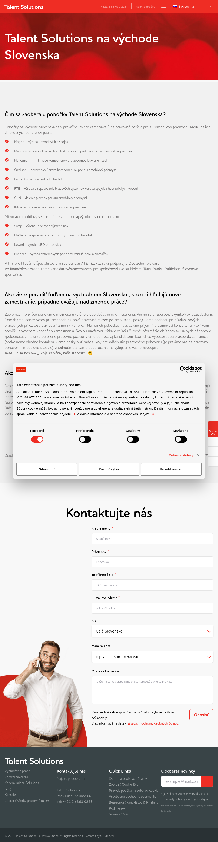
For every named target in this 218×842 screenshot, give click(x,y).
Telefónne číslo (104, 574)
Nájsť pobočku (145, 6)
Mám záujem (101, 646)
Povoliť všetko (171, 469)
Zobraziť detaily (181, 455)
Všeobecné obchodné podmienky (132, 796)
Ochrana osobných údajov (128, 778)
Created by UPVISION (100, 836)
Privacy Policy (197, 805)
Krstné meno (102, 528)
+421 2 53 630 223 (111, 6)
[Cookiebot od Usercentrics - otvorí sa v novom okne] (183, 369)
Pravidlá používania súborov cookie (133, 790)
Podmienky (117, 808)
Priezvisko (100, 551)
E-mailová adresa (106, 597)
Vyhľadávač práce (17, 771)
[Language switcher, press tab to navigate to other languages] (192, 6)
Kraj (95, 620)
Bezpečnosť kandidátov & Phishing (134, 802)
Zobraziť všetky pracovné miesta (27, 800)
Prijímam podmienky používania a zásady (187, 796)
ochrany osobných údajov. (191, 799)
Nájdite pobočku (71, 778)
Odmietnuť (47, 469)
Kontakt (10, 795)
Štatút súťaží (118, 814)
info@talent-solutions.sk (74, 796)
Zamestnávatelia (16, 777)
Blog (8, 789)
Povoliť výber (109, 469)
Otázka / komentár (105, 671)
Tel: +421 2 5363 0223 (75, 802)
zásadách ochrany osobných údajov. (153, 723)
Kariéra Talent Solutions (22, 783)
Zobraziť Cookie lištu (123, 784)
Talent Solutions (68, 790)
